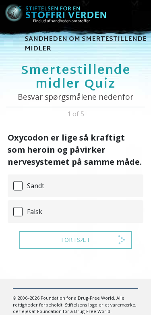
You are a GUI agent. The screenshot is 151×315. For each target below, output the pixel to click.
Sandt (35, 185)
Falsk (34, 211)
